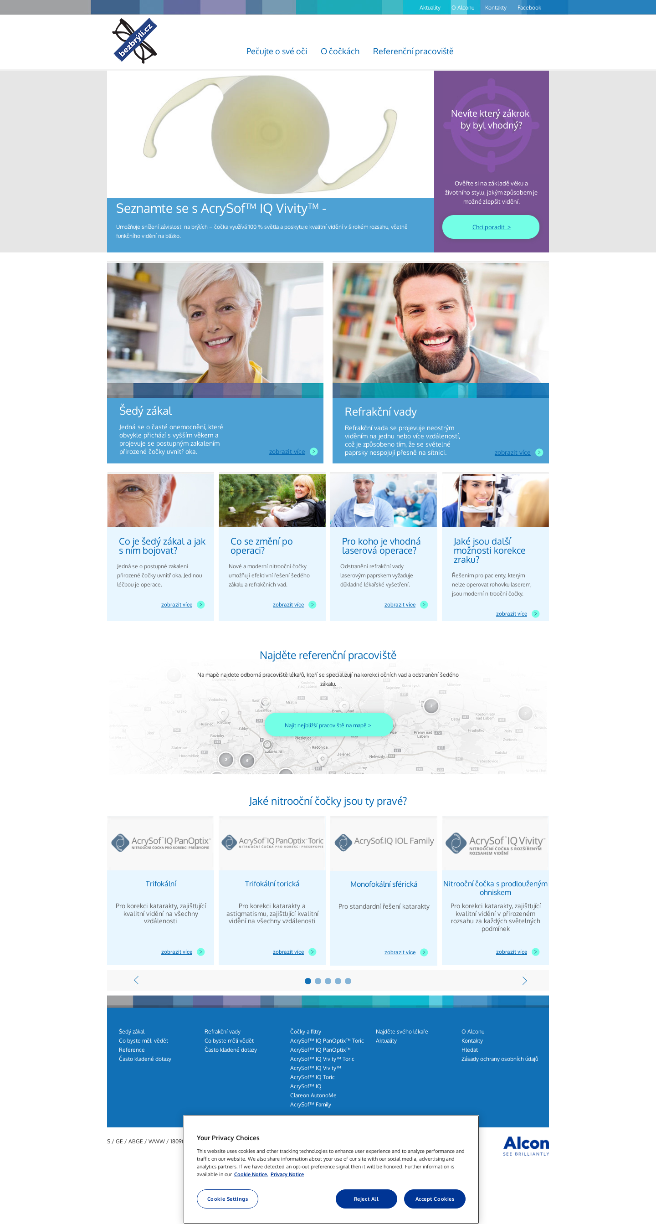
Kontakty (496, 7)
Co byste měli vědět (143, 1040)
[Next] (525, 980)
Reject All (366, 1198)
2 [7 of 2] (318, 981)
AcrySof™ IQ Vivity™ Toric (322, 1058)
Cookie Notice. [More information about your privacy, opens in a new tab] (251, 1174)
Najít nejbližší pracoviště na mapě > (328, 725)
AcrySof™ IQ (306, 1086)
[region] (331, 1169)
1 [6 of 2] (308, 981)
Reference (132, 1049)
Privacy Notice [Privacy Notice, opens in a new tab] (287, 1174)
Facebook (529, 7)
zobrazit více (287, 451)
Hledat (469, 1049)
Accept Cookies (435, 1198)
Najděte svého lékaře (402, 1031)
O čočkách (340, 51)
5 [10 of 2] (348, 981)
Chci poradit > (491, 227)
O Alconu (462, 7)
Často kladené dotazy (145, 1058)
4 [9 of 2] (338, 981)
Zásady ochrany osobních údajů (499, 1058)
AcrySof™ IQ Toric (312, 1077)
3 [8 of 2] (328, 981)
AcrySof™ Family (310, 1104)
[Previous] (136, 980)
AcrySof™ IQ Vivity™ (315, 1068)
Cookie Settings (227, 1198)
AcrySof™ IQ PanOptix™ (320, 1049)
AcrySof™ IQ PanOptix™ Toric (327, 1040)
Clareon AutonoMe (313, 1095)
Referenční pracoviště (413, 51)
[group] (270, 161)
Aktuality (430, 7)
